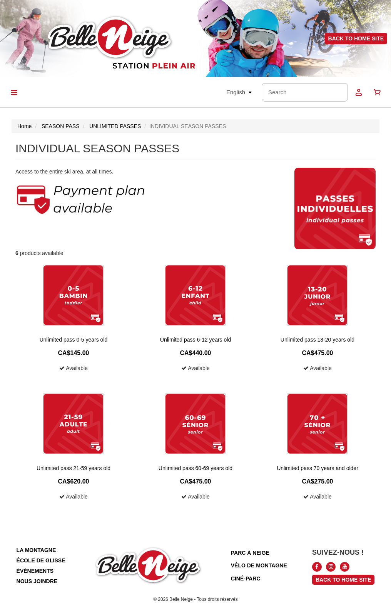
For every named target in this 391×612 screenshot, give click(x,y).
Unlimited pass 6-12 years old (195, 340)
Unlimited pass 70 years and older (317, 468)
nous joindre (37, 581)
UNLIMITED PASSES (115, 126)
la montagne (36, 550)
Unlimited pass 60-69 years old (195, 468)
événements (35, 571)
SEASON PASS (61, 126)
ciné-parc (246, 578)
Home (24, 126)
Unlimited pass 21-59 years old (73, 468)
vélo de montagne (259, 565)
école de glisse (41, 560)
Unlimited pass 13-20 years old (317, 340)
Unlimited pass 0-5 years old (74, 340)
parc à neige (250, 553)
